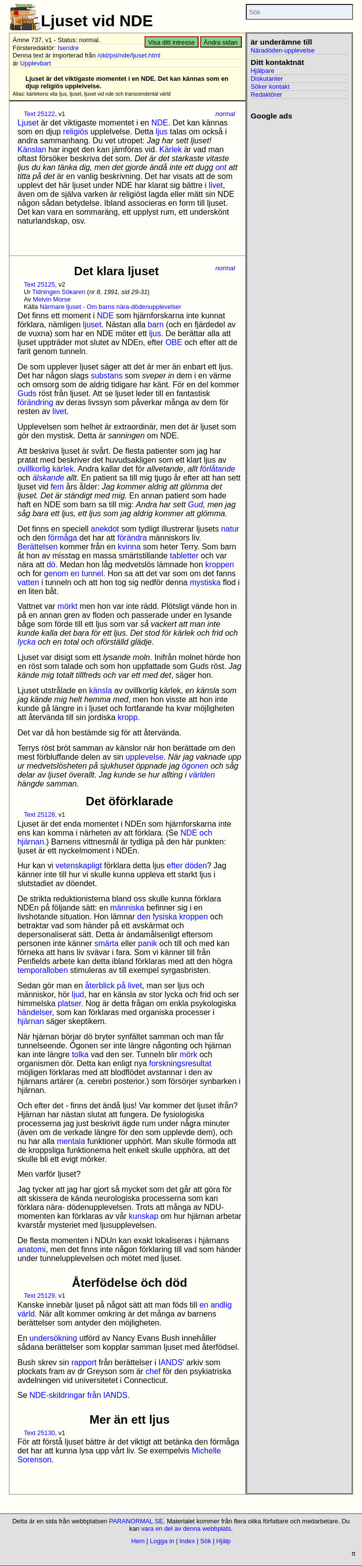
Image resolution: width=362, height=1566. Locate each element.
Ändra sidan (220, 42)
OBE (173, 342)
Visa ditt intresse (171, 42)
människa (127, 907)
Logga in (162, 1541)
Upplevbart (35, 63)
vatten (28, 582)
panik (147, 943)
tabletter (184, 555)
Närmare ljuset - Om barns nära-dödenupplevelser (110, 306)
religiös (75, 131)
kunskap (143, 1216)
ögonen (195, 766)
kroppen (219, 564)
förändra (132, 538)
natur (230, 529)
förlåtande (217, 469)
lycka (26, 642)
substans (107, 375)
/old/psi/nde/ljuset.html (128, 55)
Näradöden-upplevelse (283, 50)
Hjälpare (263, 70)
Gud (195, 504)
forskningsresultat (180, 1063)
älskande (48, 478)
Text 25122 (39, 114)
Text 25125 (39, 284)
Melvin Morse (52, 299)
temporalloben (42, 970)
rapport (84, 1362)
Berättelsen (37, 546)
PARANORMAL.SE (136, 1521)
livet (215, 185)
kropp (128, 717)
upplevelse (145, 757)
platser (69, 1003)
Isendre (68, 48)
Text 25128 (39, 814)
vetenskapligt (79, 865)
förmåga (62, 538)
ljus (162, 131)
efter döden (187, 865)
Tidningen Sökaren (58, 292)
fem (57, 486)
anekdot (105, 529)
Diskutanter (267, 78)
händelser (34, 1012)
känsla (100, 690)
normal (225, 114)
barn (156, 324)
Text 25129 (39, 1295)
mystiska (205, 582)
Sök (205, 1541)
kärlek (62, 469)
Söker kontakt (270, 86)
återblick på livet (113, 985)
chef (152, 1371)
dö (51, 564)
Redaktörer (266, 94)
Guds (26, 393)
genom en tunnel (73, 573)
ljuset (92, 324)
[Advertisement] (296, 157)
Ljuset (28, 123)
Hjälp (224, 1541)
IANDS (170, 1362)
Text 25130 (39, 1433)
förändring (35, 402)
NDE (159, 123)
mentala (71, 1141)
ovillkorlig (33, 469)
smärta (106, 943)
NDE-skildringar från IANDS (78, 1395)
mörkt (67, 606)
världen (202, 775)
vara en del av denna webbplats (186, 1528)
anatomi (31, 1249)
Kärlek (170, 149)
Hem (138, 1541)
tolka (80, 1054)
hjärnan (30, 1021)
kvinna (129, 546)
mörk (189, 1054)
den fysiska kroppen (172, 916)
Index (187, 1541)
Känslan (31, 149)
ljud (78, 994)
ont (221, 167)
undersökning (53, 1338)
